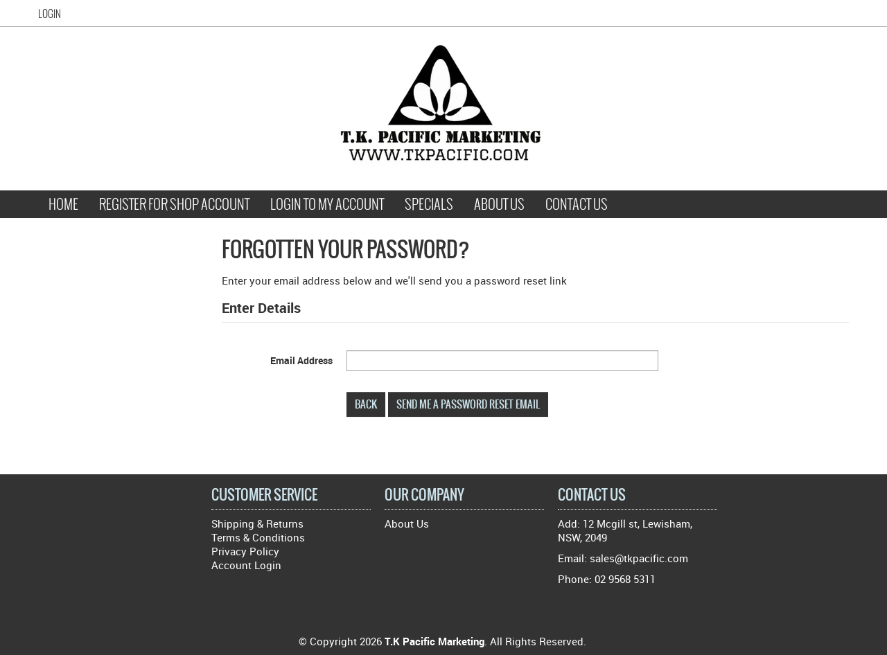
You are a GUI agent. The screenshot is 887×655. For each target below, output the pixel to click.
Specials (429, 204)
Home (63, 204)
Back (366, 404)
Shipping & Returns (257, 523)
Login (49, 14)
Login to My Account (327, 204)
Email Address (301, 360)
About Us (499, 204)
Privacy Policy (245, 551)
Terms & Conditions (258, 537)
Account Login (246, 565)
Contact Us (576, 204)
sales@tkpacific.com (639, 558)
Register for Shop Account (174, 204)
